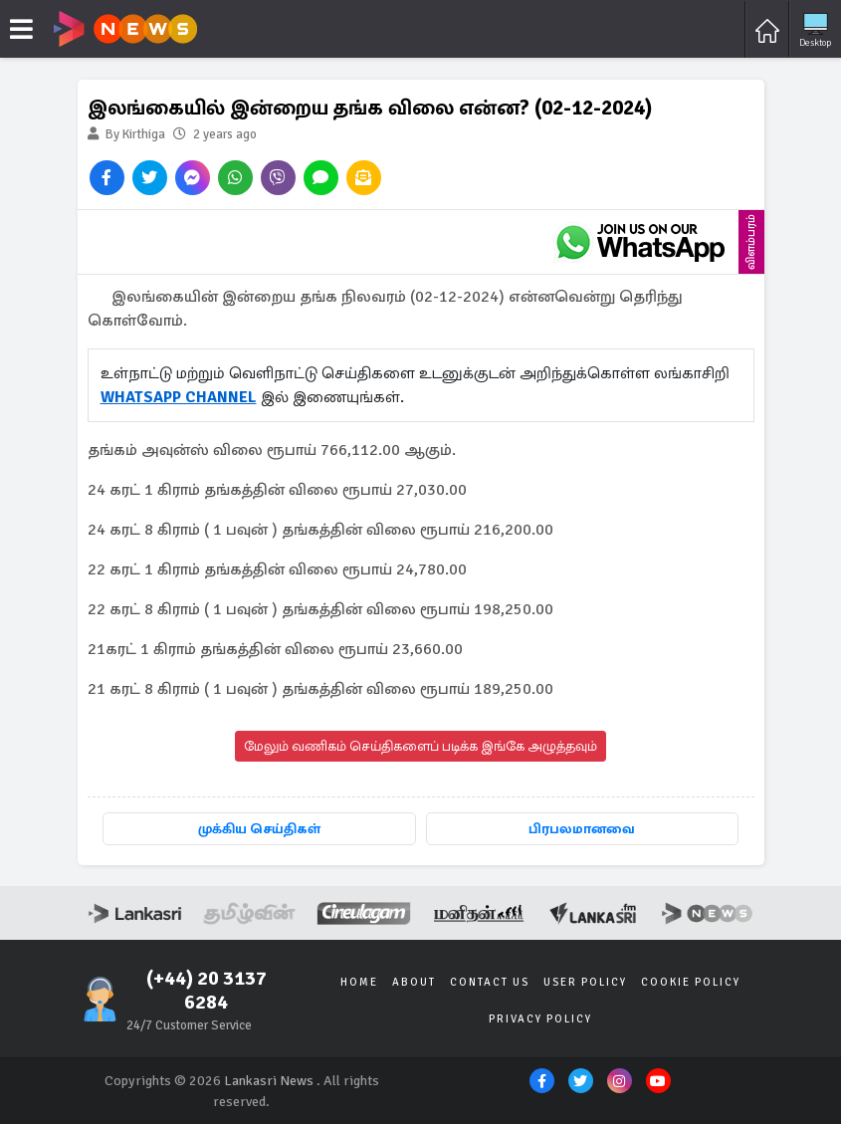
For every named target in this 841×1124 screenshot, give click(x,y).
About (414, 982)
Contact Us (489, 982)
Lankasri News (269, 1080)
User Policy (585, 982)
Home (359, 982)
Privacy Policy (540, 1018)
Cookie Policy (690, 982)
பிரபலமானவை (581, 828)
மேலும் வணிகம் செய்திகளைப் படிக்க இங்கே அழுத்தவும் (420, 746)
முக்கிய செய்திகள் (259, 828)
